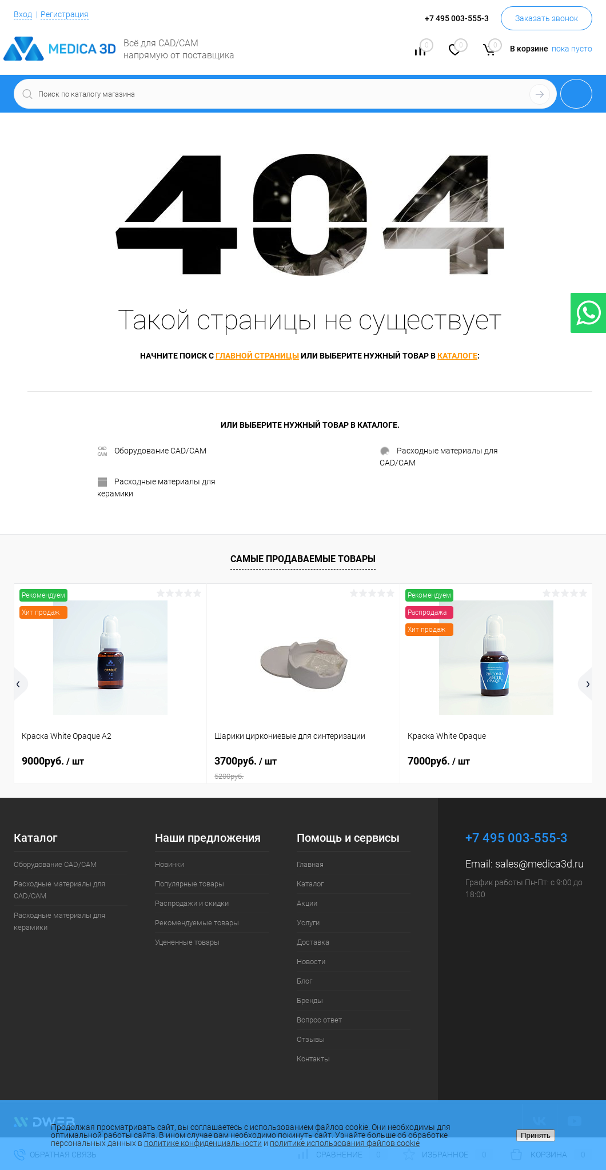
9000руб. (53, 761)
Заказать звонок (546, 18)
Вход (23, 14)
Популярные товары (189, 884)
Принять (536, 1135)
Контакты (313, 1058)
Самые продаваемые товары (303, 559)
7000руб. (439, 761)
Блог (304, 981)
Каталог (310, 884)
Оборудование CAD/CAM (151, 451)
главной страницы (257, 355)
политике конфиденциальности (203, 1143)
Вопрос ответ (319, 1020)
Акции (307, 903)
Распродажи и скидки (192, 903)
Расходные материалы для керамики (156, 487)
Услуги (308, 922)
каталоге (457, 355)
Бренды (310, 1000)
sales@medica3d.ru (539, 864)
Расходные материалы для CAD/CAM (439, 456)
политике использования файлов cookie (345, 1143)
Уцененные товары (187, 942)
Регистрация (65, 14)
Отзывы (311, 1039)
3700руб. (303, 768)
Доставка (313, 942)
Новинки (169, 864)
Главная (310, 864)
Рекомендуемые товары (197, 922)
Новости (311, 961)
